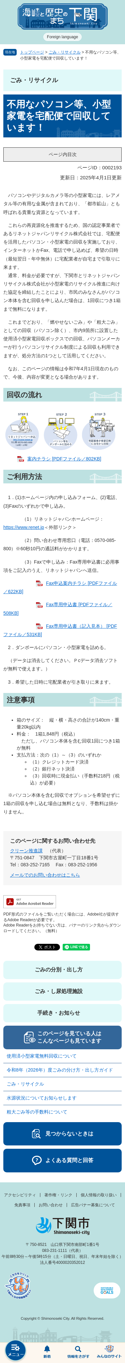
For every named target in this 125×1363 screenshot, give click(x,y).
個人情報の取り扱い (99, 1195)
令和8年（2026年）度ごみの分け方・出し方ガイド (62, 1070)
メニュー (15, 1351)
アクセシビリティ (20, 1195)
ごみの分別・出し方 (59, 969)
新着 (47, 1353)
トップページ (32, 52)
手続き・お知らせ (58, 1013)
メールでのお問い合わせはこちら (45, 875)
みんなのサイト (109, 1353)
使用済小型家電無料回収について (42, 1056)
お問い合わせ (51, 1205)
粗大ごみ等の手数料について (37, 1111)
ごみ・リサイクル (65, 52)
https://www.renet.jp (23, 527)
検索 (78, 1353)
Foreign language (62, 37)
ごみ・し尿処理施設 (59, 991)
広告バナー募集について (93, 1205)
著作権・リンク (58, 1195)
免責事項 (22, 1205)
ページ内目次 (63, 154)
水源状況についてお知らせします (42, 1098)
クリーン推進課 (26, 850)
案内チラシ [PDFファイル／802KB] (64, 458)
